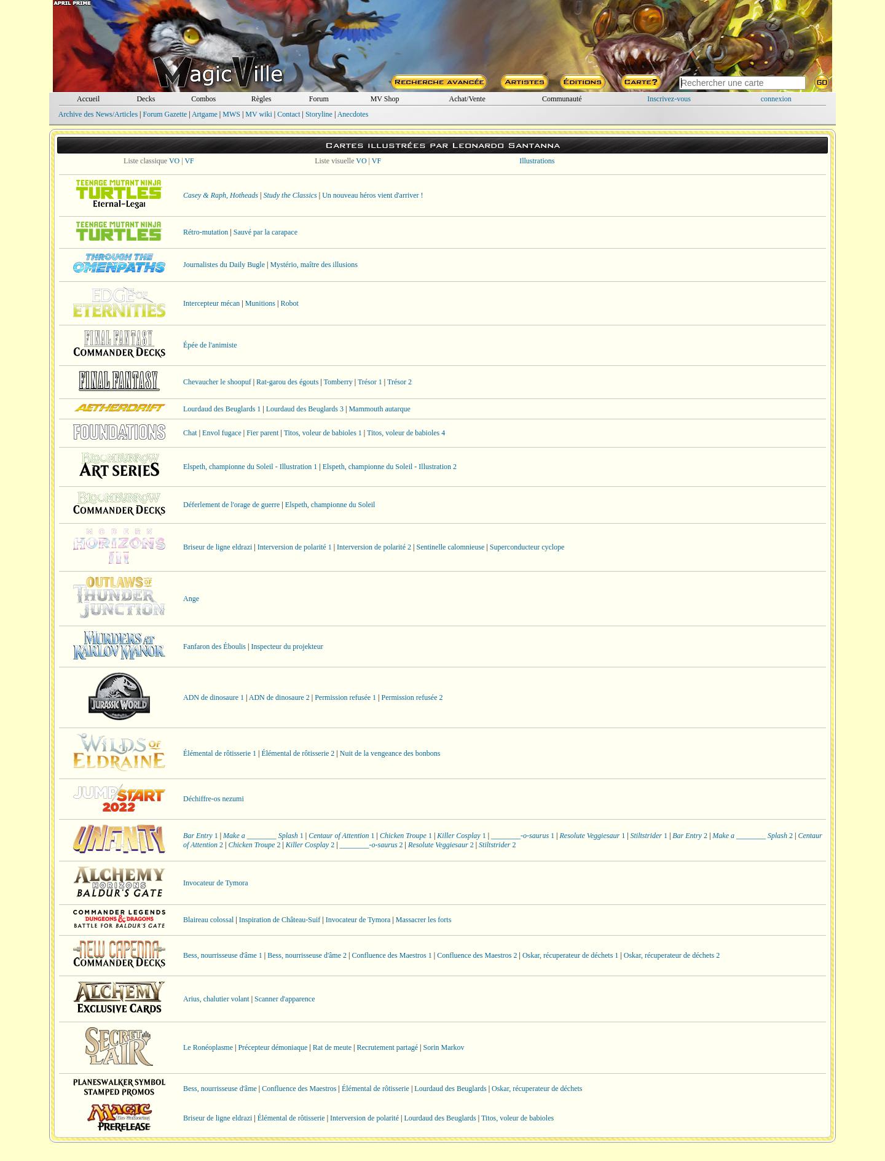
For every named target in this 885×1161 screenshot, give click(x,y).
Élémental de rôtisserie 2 (297, 753)
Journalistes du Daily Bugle (224, 264)
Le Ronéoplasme (208, 1047)
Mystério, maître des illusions (314, 264)
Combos (203, 99)
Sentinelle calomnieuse (450, 547)
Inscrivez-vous (669, 99)
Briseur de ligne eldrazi (217, 547)
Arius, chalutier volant (216, 999)
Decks (145, 99)
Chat (190, 433)
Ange (191, 598)
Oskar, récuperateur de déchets (537, 1088)
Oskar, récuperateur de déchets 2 (672, 955)
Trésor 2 (399, 382)
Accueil (88, 99)
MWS (231, 114)
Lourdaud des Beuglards (450, 1088)
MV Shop (385, 99)
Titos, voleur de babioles (517, 1118)
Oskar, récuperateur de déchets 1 (570, 955)
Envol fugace (222, 433)
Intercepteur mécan (211, 303)
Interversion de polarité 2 (374, 547)
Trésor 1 (370, 382)
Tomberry (338, 382)
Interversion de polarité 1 (295, 547)
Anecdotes (353, 114)
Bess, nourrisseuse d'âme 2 (307, 955)
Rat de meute (332, 1047)
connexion (776, 99)
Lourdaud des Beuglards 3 (305, 409)
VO (174, 161)
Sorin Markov (444, 1047)
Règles (261, 99)
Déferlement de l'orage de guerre (231, 504)
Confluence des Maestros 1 (391, 955)
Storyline (318, 114)
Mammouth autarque (379, 409)
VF (189, 161)
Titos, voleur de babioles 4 (406, 433)
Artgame (205, 114)
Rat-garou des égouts (287, 382)
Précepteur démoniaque (272, 1047)
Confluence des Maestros (299, 1088)
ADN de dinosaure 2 (279, 697)
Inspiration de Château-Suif (280, 919)
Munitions (260, 303)
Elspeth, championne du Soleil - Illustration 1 (250, 466)
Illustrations (536, 161)
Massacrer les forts (424, 919)
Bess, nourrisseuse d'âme (220, 1088)
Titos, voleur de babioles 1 (323, 433)
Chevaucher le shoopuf (217, 382)
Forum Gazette (165, 114)
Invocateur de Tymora (215, 883)
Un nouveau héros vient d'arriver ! (372, 195)
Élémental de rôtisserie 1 (219, 753)
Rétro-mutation (205, 232)
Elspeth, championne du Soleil (330, 504)
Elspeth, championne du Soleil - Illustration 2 (390, 466)
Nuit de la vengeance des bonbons (390, 753)
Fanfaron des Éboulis (214, 646)
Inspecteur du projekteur (287, 646)
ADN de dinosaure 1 (213, 697)
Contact (288, 114)
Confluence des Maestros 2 (477, 955)
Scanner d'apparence (284, 999)
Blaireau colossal (208, 919)
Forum (319, 99)
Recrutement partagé (387, 1047)
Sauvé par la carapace (265, 232)
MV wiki (258, 114)
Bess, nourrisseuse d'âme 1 (222, 955)
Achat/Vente (467, 99)
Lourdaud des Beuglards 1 (222, 409)
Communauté (562, 99)
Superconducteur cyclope (527, 547)
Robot (289, 303)
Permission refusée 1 (345, 697)
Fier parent (262, 433)
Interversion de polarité (364, 1118)
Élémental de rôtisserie (375, 1088)
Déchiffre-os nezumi (213, 798)
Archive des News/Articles (98, 114)
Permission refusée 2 (412, 697)
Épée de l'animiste (210, 345)
